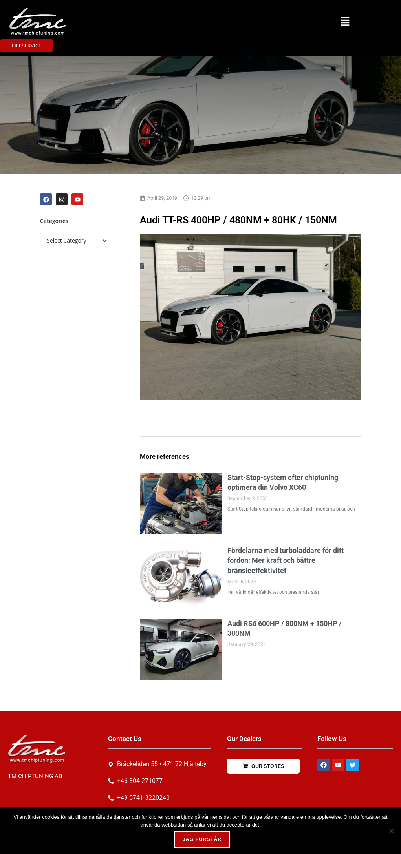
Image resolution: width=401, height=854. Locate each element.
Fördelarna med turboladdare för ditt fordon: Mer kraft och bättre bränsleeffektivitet (285, 560)
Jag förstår (202, 840)
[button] (345, 21)
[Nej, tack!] (391, 831)
